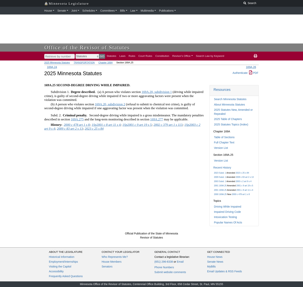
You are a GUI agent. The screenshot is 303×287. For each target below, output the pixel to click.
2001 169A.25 (220, 185)
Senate (61, 10)
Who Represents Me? (115, 256)
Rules (132, 56)
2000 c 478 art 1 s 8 (241, 194)
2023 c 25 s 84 (242, 173)
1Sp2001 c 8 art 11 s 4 (106, 125)
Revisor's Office (181, 56)
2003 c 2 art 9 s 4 (243, 181)
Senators (107, 266)
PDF (253, 72)
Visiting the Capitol (60, 266)
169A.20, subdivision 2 (110, 104)
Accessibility (56, 271)
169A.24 (52, 67)
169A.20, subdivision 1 (157, 92)
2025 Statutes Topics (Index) (231, 124)
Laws (122, 56)
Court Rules (145, 56)
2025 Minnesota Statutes (57, 62)
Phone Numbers (164, 267)
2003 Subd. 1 (220, 181)
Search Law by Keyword (210, 56)
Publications (166, 10)
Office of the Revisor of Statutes (87, 47)
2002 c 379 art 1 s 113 (167, 125)
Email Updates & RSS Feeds (224, 271)
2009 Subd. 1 (220, 177)
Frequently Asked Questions (66, 276)
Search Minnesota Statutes (230, 99)
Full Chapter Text (224, 142)
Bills (122, 10)
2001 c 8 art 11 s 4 (244, 190)
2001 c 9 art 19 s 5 (244, 185)
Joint (74, 10)
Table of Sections (224, 137)
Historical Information (61, 256)
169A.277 (156, 119)
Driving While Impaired (227, 206)
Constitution (162, 56)
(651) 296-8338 (163, 261)
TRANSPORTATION (84, 62)
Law (132, 10)
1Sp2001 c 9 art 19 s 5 (137, 125)
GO (102, 56)
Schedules (88, 10)
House (48, 10)
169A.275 (77, 119)
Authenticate (240, 72)
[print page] (255, 56)
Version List (221, 147)
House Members (112, 261)
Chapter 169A (105, 62)
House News (214, 256)
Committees (107, 10)
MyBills (211, 266)
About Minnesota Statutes (229, 104)
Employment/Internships (63, 261)
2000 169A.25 (220, 194)
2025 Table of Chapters (228, 119)
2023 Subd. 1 (220, 173)
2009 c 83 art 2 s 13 (245, 177)
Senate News (215, 261)
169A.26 (251, 67)
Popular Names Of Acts (228, 222)
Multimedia (147, 10)
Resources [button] (222, 90)
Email (180, 261)
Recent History (222, 167)
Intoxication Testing (225, 217)
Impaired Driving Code (227, 211)
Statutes (111, 56)
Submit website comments (170, 272)
